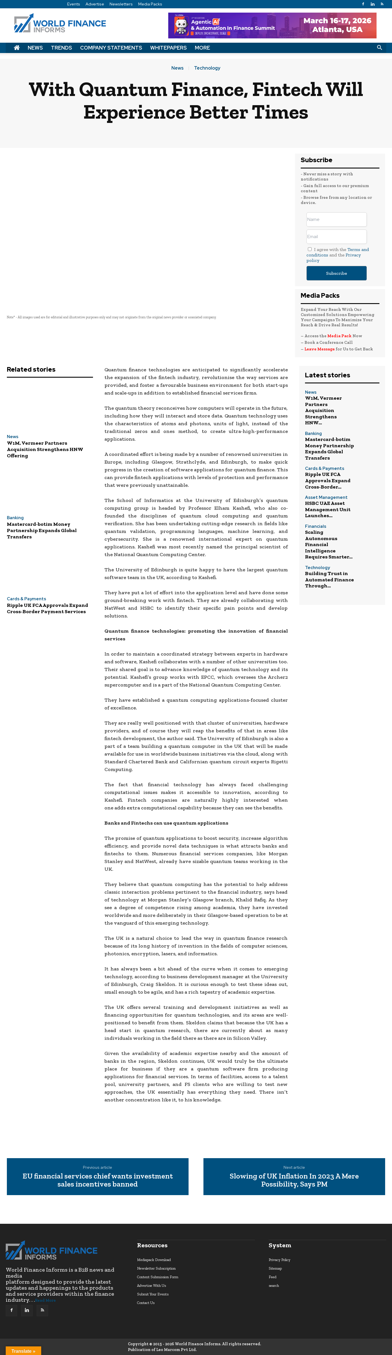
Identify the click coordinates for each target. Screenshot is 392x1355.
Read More (45, 1300)
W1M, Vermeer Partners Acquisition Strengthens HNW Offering (45, 449)
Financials (315, 526)
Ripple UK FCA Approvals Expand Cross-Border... (328, 480)
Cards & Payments (26, 599)
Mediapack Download (154, 1260)
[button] (379, 47)
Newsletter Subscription (156, 1268)
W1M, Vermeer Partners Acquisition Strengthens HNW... (323, 410)
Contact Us (146, 1303)
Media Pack (339, 335)
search (274, 1285)
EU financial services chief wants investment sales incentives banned (98, 1180)
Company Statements (111, 47)
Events (73, 4)
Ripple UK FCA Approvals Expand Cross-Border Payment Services (47, 608)
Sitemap (275, 1268)
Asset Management (326, 497)
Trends (61, 47)
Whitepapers (168, 47)
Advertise (95, 4)
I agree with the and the (337, 255)
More (202, 47)
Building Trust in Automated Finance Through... (329, 579)
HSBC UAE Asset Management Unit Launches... (328, 509)
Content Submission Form (157, 1277)
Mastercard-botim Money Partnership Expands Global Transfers (42, 530)
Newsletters (121, 4)
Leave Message (320, 349)
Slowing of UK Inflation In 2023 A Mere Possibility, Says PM (294, 1180)
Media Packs (150, 4)
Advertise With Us (151, 1285)
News (35, 47)
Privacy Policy (279, 1260)
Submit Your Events (153, 1294)
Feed (272, 1277)
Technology (207, 68)
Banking (15, 518)
